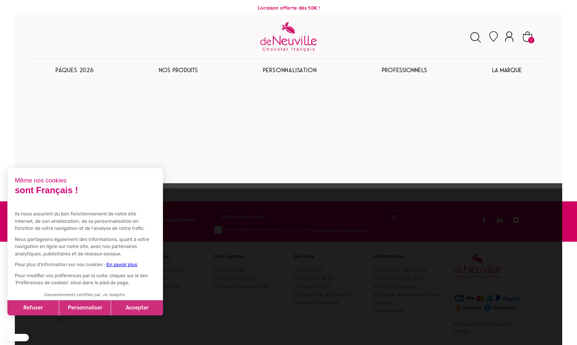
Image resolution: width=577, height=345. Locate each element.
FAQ (60, 318)
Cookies (383, 302)
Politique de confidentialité (407, 294)
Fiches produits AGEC (400, 277)
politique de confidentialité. (340, 229)
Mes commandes (235, 277)
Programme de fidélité (322, 294)
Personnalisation (290, 70)
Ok (393, 217)
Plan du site (388, 310)
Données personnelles (242, 285)
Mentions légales (395, 285)
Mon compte (230, 269)
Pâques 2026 (74, 70)
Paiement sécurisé (317, 302)
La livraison (309, 269)
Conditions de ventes (400, 269)
